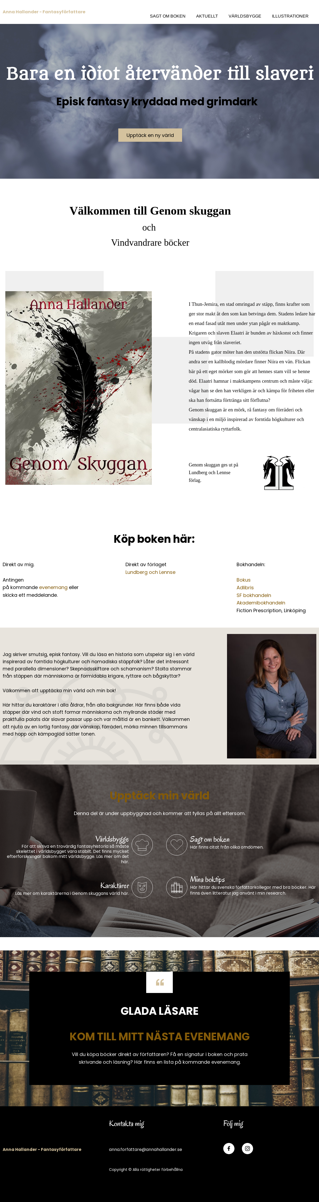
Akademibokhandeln (261, 602)
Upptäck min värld (159, 795)
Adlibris (245, 587)
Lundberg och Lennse (150, 572)
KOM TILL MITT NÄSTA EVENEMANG (160, 1036)
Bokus (244, 580)
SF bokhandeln (254, 595)
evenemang (53, 587)
